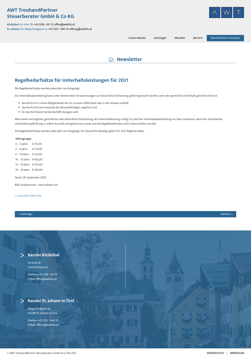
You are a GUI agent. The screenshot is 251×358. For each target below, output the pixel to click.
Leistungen (160, 38)
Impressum (237, 353)
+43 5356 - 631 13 (43, 24)
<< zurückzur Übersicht (28, 196)
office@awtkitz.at (64, 24)
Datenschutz (215, 353)
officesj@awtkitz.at (81, 29)
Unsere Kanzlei (137, 38)
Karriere (198, 38)
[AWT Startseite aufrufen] (226, 12)
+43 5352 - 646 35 (58, 29)
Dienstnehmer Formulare (225, 38)
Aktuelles (179, 38)
